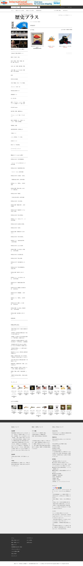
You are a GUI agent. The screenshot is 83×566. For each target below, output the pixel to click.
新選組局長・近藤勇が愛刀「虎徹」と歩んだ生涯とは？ (19, 364)
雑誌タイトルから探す (29, 10)
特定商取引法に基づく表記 (16, 546)
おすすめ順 (63, 29)
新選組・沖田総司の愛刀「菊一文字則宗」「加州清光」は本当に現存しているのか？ (19, 356)
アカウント (61, 7)
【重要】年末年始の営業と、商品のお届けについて (19, 376)
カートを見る (29, 540)
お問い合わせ (64, 10)
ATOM (15, 553)
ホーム (12, 10)
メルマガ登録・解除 (56, 10)
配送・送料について (15, 542)
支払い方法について (15, 540)
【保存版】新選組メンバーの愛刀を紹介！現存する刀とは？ (19, 349)
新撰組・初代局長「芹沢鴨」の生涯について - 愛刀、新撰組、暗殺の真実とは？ (19, 368)
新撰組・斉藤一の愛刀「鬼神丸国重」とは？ (19, 372)
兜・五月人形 (35, 21)
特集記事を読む (38, 10)
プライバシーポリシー (15, 549)
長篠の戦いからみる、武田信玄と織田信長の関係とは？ (19, 353)
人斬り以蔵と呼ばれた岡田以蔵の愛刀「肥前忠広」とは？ (19, 360)
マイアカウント (30, 537)
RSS (12, 553)
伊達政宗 (39, 21)
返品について (14, 544)
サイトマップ (14, 555)
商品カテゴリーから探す (19, 10)
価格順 (67, 29)
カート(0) (69, 7)
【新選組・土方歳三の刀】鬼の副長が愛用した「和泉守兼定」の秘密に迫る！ (19, 337)
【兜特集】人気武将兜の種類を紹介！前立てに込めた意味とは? (19, 333)
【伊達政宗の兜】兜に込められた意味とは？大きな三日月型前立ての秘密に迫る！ (19, 345)
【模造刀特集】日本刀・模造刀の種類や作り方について (19, 329)
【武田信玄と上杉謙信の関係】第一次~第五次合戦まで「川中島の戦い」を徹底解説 (19, 341)
